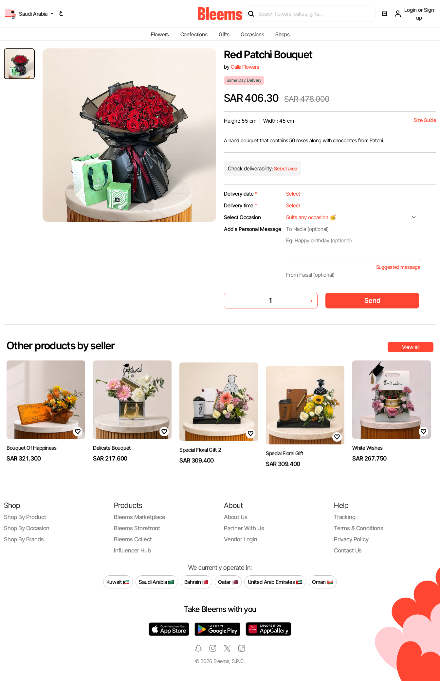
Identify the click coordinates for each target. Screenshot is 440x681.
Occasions (252, 34)
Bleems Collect (133, 539)
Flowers (160, 34)
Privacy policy (351, 539)
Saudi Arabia (156, 581)
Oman (322, 581)
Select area (285, 169)
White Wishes (367, 472)
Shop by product (25, 517)
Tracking (345, 517)
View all (410, 347)
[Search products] (312, 14)
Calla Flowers (245, 67)
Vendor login (240, 539)
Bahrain (196, 581)
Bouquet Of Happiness (32, 472)
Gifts (224, 34)
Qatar (228, 581)
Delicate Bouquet (112, 455)
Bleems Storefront (137, 528)
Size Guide (425, 120)
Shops (282, 34)
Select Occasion (242, 217)
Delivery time (240, 205)
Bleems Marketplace (139, 517)
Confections (194, 34)
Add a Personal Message (252, 229)
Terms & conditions (358, 528)
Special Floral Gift (284, 465)
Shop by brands (24, 539)
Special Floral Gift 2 (200, 462)
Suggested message (398, 267)
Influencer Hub (132, 550)
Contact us (348, 550)
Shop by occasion (26, 528)
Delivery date (241, 193)
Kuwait (117, 581)
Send (372, 300)
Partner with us (244, 528)
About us (236, 517)
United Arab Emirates (275, 581)
